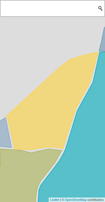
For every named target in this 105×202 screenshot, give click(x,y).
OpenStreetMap (76, 199)
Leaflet (54, 199)
